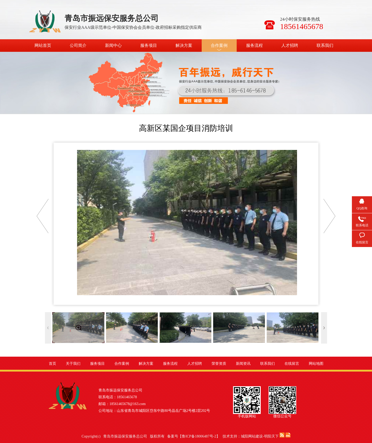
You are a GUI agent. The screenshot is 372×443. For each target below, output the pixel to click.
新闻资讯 (243, 364)
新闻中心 (113, 45)
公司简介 (78, 45)
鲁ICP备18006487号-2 (199, 436)
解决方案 (184, 45)
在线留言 (291, 364)
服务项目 (148, 45)
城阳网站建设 (252, 436)
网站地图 (316, 364)
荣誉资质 (219, 364)
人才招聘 (289, 45)
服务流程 (254, 45)
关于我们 (73, 364)
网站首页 (42, 45)
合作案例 (219, 45)
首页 (52, 364)
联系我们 (325, 45)
